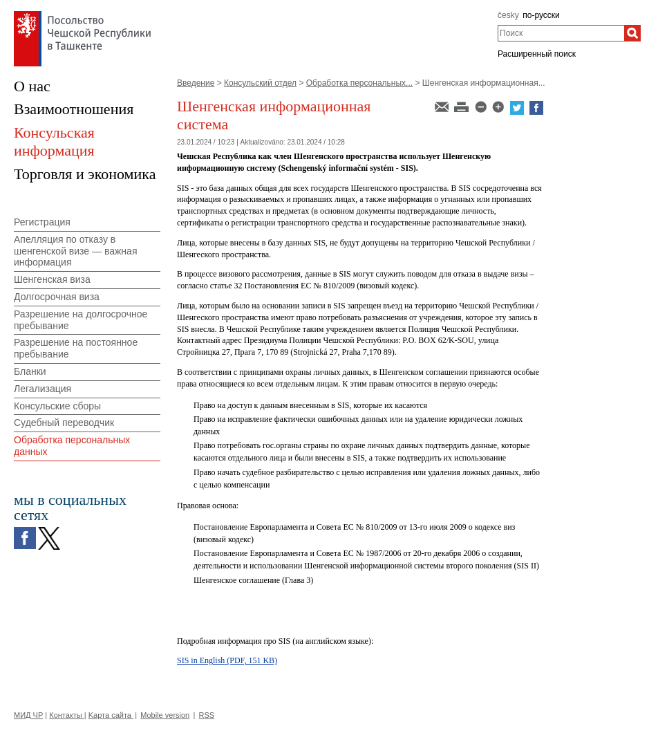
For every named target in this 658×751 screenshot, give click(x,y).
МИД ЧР (28, 715)
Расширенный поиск (537, 54)
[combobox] (561, 33)
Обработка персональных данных (72, 445)
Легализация (42, 388)
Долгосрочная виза (57, 296)
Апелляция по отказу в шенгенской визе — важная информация (75, 251)
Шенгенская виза (52, 279)
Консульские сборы (57, 405)
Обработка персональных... (359, 83)
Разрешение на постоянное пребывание (76, 348)
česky (508, 15)
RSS (207, 715)
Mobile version (164, 715)
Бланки (30, 371)
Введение (195, 83)
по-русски (541, 15)
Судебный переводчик (64, 422)
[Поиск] (632, 33)
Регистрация (42, 222)
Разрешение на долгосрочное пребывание (80, 319)
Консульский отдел (260, 83)
